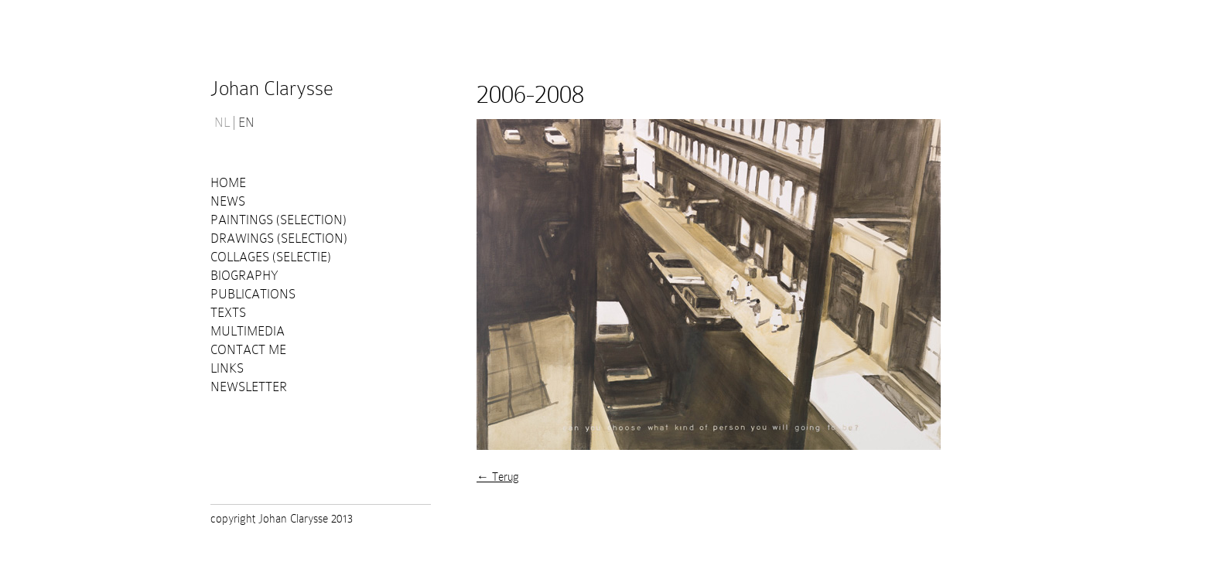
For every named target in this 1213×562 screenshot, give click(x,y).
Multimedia (247, 331)
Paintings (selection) (278, 220)
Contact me (248, 349)
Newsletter (248, 387)
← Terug (498, 477)
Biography (244, 275)
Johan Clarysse (271, 88)
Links (227, 368)
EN (246, 123)
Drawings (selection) (278, 238)
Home (228, 182)
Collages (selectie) (270, 257)
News (227, 201)
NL (222, 123)
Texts (228, 312)
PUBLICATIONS (253, 294)
